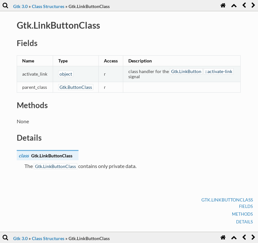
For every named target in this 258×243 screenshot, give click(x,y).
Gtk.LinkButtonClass (227, 199)
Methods (242, 214)
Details (244, 221)
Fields (246, 206)
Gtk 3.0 (20, 6)
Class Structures (48, 6)
